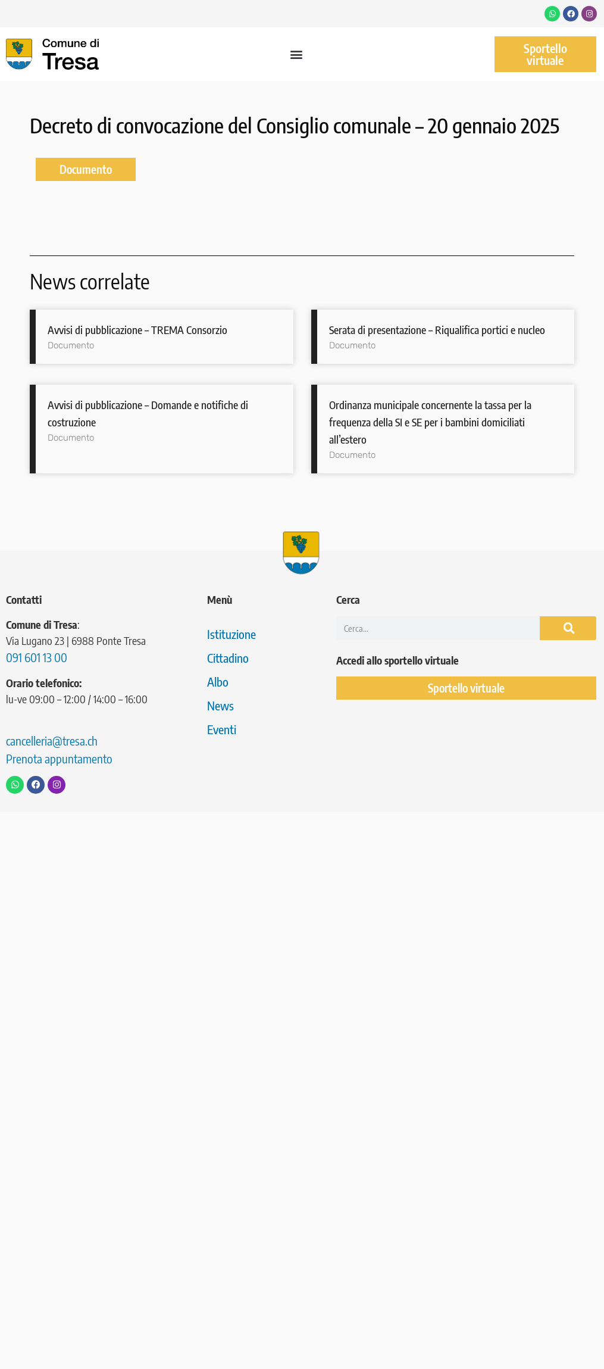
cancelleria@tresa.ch (52, 740)
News (220, 705)
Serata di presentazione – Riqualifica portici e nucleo (437, 329)
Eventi (221, 729)
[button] (296, 54)
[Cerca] (568, 628)
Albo (218, 681)
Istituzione (231, 633)
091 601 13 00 (36, 657)
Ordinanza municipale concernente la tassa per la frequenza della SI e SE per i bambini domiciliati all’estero (430, 422)
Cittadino (228, 657)
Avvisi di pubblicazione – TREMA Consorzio (137, 329)
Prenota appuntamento (59, 758)
